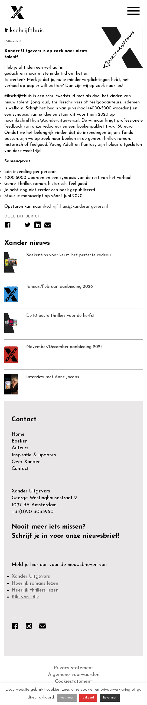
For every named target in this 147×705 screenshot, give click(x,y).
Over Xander (26, 461)
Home (18, 434)
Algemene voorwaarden (73, 674)
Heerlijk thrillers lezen (35, 590)
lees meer (66, 697)
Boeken (20, 441)
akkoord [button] (88, 697)
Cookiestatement (73, 681)
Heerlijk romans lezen (35, 583)
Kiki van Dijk (25, 597)
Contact (20, 468)
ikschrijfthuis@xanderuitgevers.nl (47, 120)
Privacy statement (73, 668)
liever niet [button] (109, 697)
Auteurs (20, 448)
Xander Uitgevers (31, 576)
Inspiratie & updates (34, 455)
